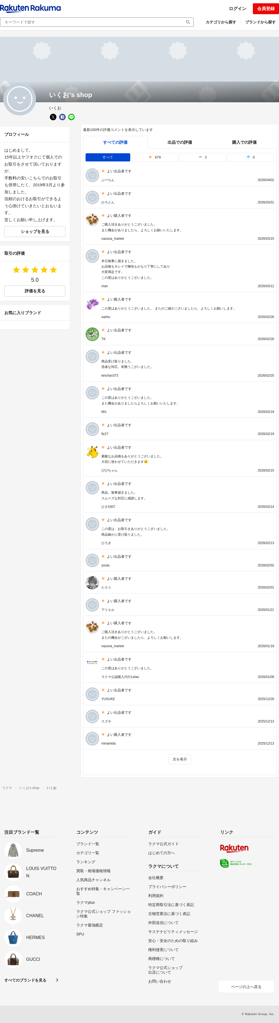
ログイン (237, 8)
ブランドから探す (260, 22)
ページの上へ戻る (246, 987)
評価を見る (35, 291)
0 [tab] (251, 157)
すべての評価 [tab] (115, 142)
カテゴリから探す (221, 22)
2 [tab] (203, 157)
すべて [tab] (107, 157)
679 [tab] (154, 157)
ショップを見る (35, 231)
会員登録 (266, 8)
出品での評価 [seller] (180, 142)
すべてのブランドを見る (25, 980)
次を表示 (180, 759)
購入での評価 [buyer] (244, 142)
